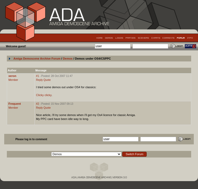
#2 (37, 103)
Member (13, 79)
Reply (39, 79)
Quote (47, 79)
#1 (37, 76)
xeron (12, 75)
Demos (68, 58)
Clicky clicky (43, 95)
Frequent (14, 103)
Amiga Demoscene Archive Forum (37, 58)
